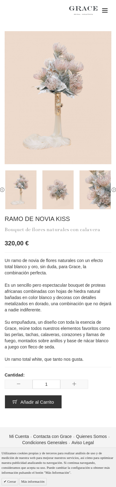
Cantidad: (15, 375)
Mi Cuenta (19, 436)
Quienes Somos (91, 436)
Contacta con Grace (52, 436)
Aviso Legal (82, 442)
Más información (33, 481)
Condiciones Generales (44, 442)
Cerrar (11, 481)
